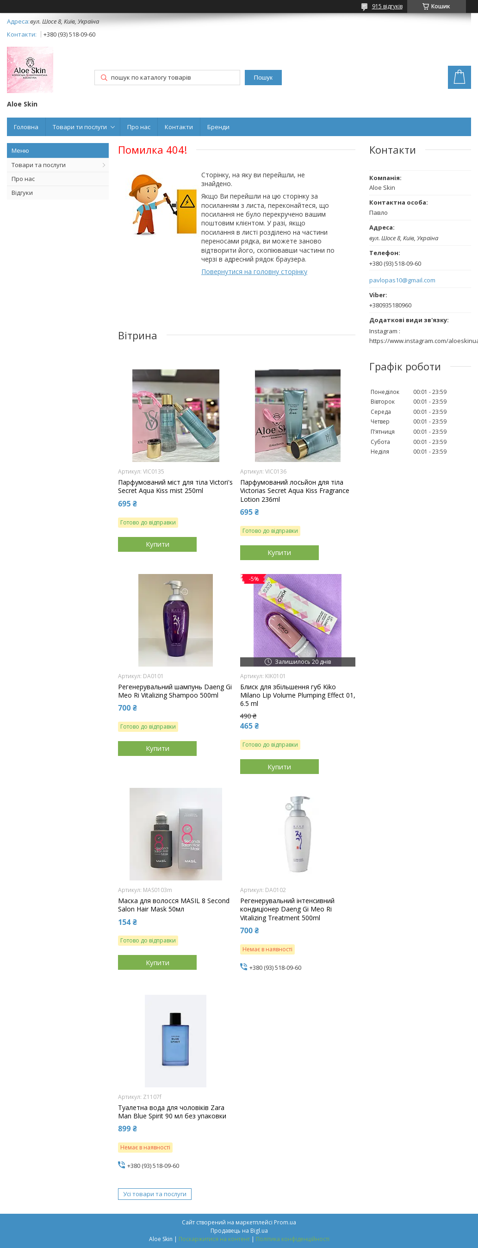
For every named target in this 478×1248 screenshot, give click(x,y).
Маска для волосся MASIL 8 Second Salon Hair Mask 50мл (174, 905)
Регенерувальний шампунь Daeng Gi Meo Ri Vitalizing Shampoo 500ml (175, 691)
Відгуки (22, 192)
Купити (157, 544)
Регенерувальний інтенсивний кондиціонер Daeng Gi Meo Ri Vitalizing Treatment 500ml (287, 909)
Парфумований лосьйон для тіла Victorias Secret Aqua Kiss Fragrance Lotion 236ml (294, 490)
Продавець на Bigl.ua (239, 1231)
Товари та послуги (39, 165)
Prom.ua (285, 1222)
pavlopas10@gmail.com (402, 280)
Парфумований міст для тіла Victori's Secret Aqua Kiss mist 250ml (175, 486)
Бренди (218, 127)
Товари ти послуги (80, 127)
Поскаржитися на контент (214, 1239)
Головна (26, 127)
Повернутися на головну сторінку (254, 271)
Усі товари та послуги (154, 1194)
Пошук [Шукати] (263, 77)
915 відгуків (387, 6)
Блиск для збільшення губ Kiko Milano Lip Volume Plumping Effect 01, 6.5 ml (297, 695)
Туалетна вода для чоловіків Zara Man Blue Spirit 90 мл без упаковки (172, 1112)
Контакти (179, 127)
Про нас (138, 127)
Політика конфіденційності (292, 1239)
